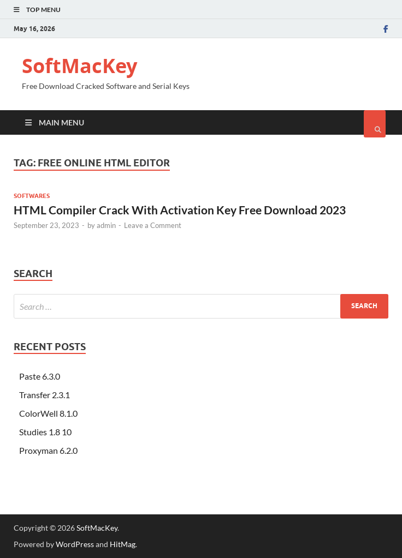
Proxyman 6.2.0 (48, 450)
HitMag (122, 544)
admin (106, 225)
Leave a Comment (152, 225)
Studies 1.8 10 (45, 432)
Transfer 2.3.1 (44, 394)
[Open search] (375, 123)
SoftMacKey (79, 65)
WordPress (75, 544)
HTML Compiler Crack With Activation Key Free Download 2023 (180, 210)
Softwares (32, 196)
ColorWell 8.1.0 (48, 413)
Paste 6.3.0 (39, 376)
